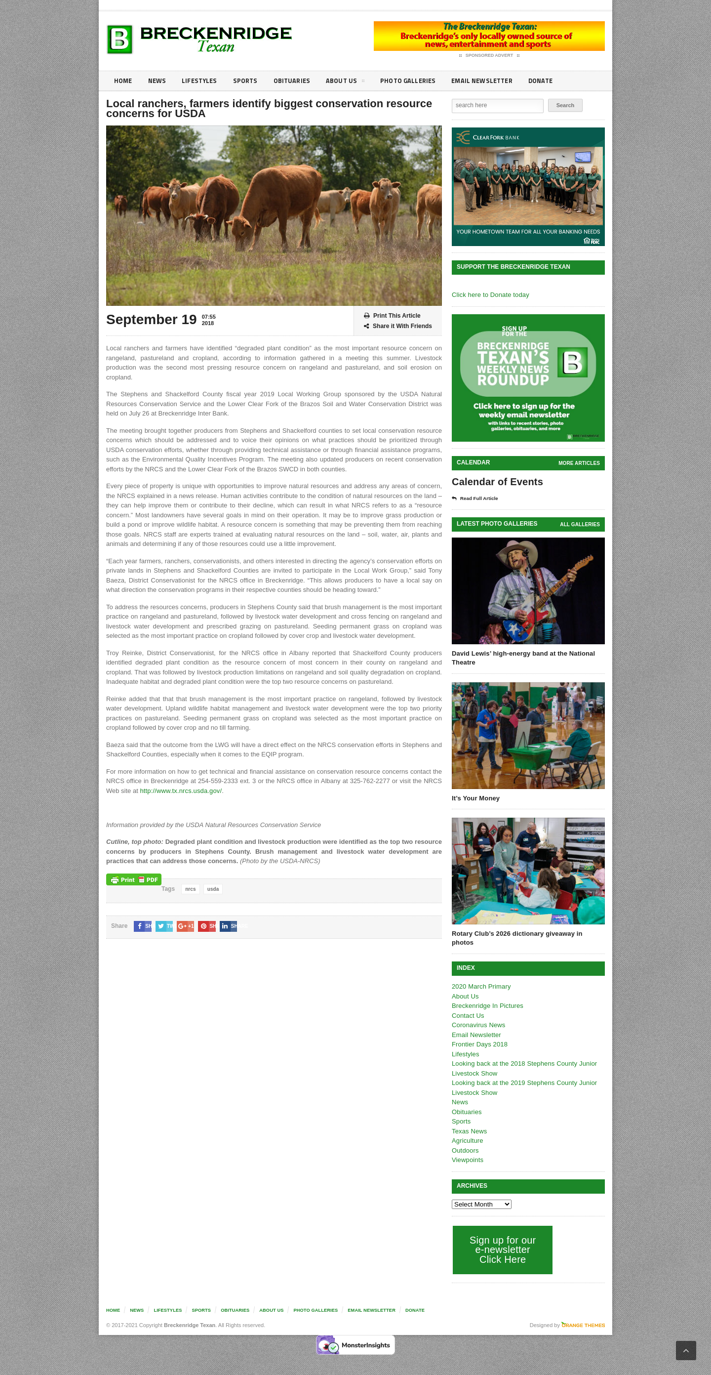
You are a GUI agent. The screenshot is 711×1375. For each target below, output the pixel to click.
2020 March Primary (481, 977)
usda (212, 889)
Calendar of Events (496, 481)
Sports (250, 81)
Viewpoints (467, 1151)
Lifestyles (202, 81)
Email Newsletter (494, 81)
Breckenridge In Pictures (487, 996)
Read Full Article (477, 498)
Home (123, 81)
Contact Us (467, 1006)
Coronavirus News (478, 1016)
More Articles (579, 463)
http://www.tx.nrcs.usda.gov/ (180, 790)
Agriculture (467, 1131)
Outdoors (465, 1141)
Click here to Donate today (489, 294)
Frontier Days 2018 (479, 1035)
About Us (352, 82)
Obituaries (297, 81)
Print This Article (392, 316)
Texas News (469, 1122)
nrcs (190, 889)
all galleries (580, 524)
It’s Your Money (475, 798)
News (158, 81)
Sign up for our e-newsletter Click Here (502, 1240)
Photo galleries (417, 81)
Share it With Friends (398, 326)
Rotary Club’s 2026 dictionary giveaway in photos (527, 933)
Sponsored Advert (489, 56)
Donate (555, 81)
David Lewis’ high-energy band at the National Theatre (522, 658)
